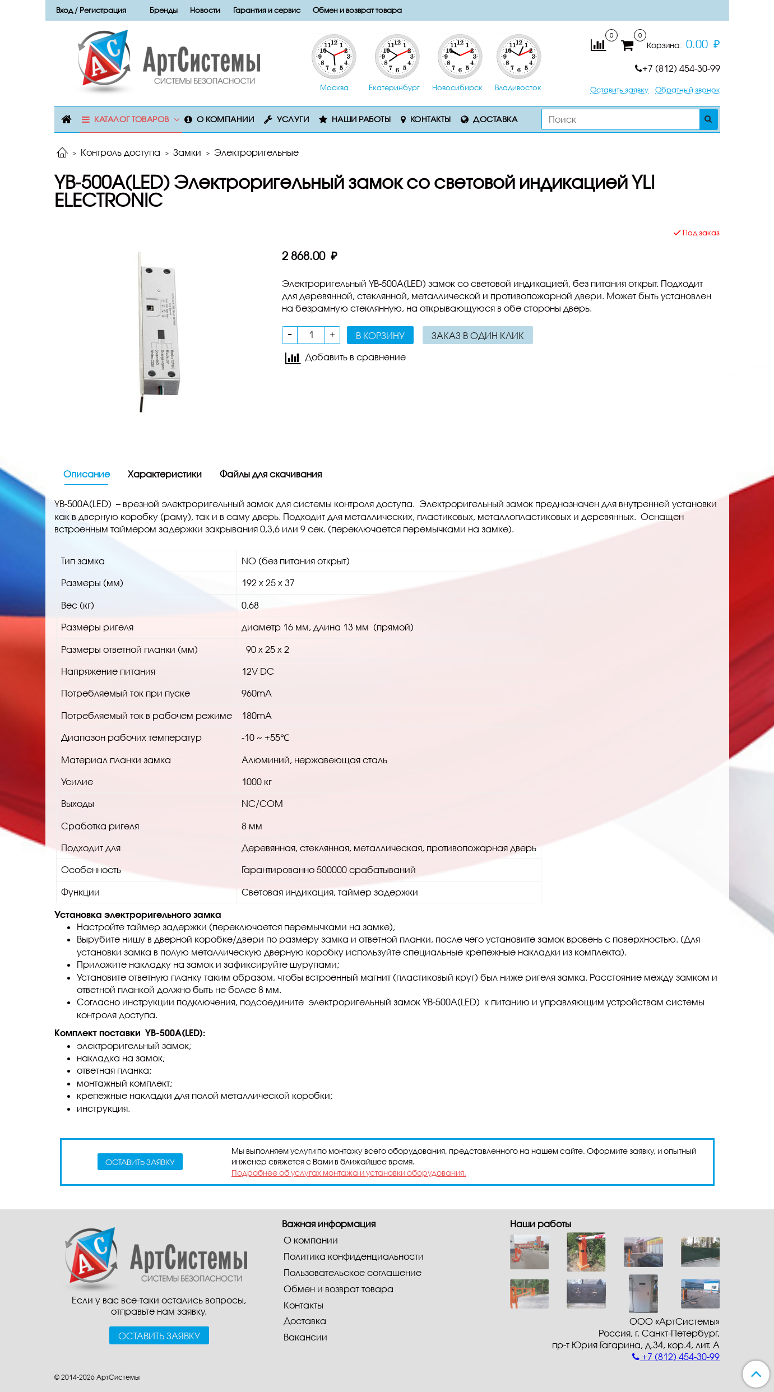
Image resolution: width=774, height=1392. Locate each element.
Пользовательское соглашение (352, 1272)
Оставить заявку (619, 90)
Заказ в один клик (478, 335)
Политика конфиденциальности (354, 1256)
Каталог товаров (131, 119)
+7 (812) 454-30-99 (677, 68)
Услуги (293, 119)
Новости (205, 10)
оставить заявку (140, 1162)
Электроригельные (256, 152)
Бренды (164, 10)
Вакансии (305, 1336)
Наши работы (361, 119)
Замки (187, 152)
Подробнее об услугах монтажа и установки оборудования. (348, 1172)
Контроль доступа (120, 152)
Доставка (495, 119)
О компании (225, 119)
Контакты (430, 119)
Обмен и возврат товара (357, 10)
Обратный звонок (687, 90)
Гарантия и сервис (266, 10)
